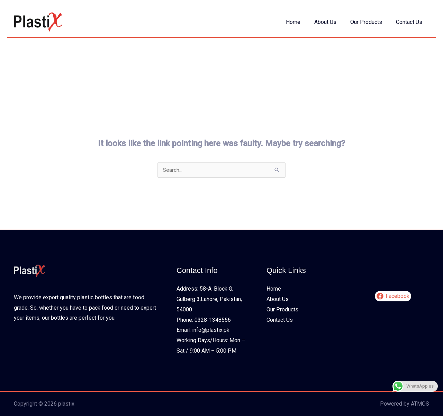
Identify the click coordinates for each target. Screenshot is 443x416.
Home (303, 22)
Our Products (370, 22)
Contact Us (410, 22)
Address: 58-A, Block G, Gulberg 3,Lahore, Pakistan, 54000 (209, 299)
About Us (332, 22)
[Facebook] (393, 296)
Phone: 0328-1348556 (204, 320)
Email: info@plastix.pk (203, 330)
